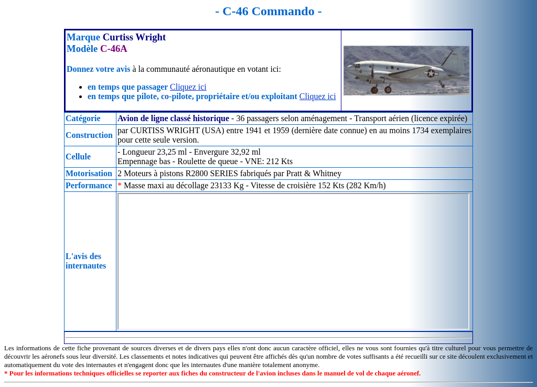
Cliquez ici (188, 86)
